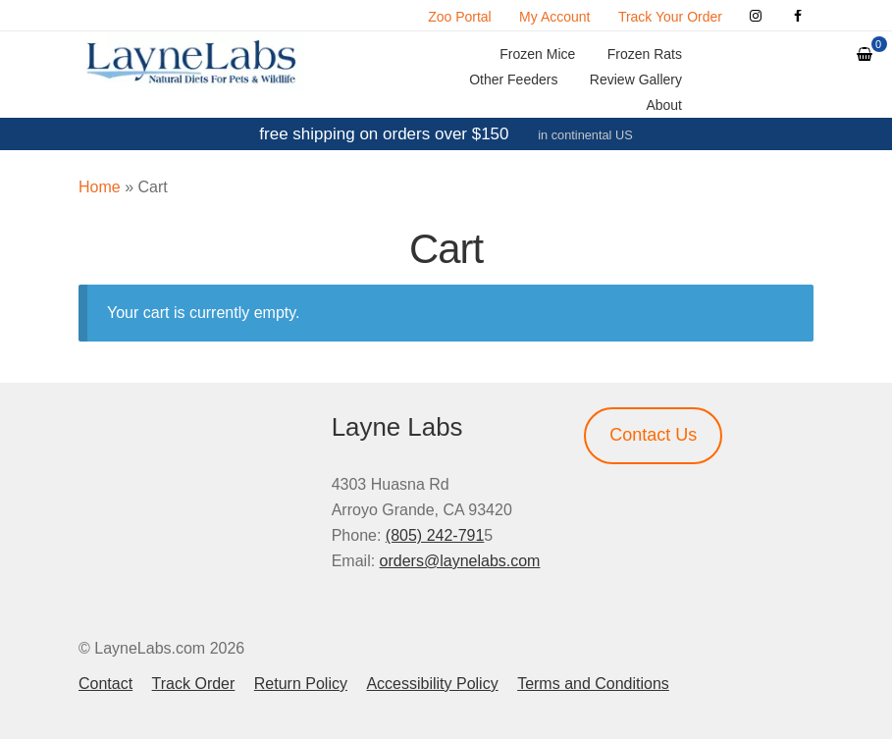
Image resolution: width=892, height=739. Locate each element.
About (664, 105)
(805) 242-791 (435, 535)
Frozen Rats (644, 54)
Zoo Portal (460, 17)
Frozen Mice (537, 54)
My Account (554, 17)
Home (100, 187)
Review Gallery (636, 79)
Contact (105, 683)
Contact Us (653, 435)
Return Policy (300, 683)
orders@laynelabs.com (460, 561)
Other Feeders (513, 79)
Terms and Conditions (593, 683)
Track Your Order (670, 17)
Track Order (194, 683)
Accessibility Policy (432, 683)
